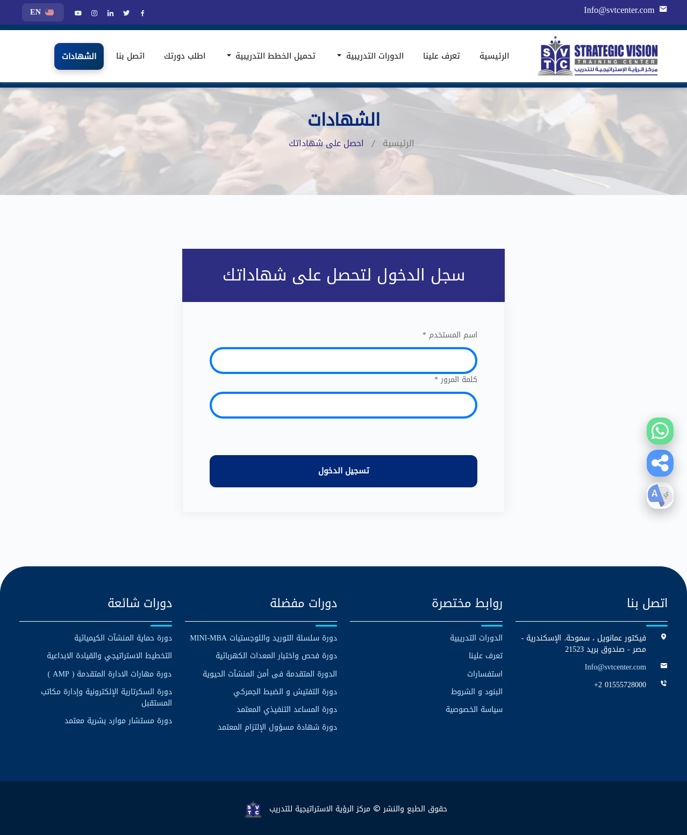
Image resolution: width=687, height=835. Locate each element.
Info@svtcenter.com (620, 10)
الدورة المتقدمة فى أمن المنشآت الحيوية (270, 673)
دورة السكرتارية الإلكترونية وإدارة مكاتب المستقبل (106, 697)
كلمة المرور (455, 379)
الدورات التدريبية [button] (374, 55)
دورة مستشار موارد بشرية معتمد (118, 720)
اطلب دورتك (184, 55)
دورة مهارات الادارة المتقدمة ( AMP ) (110, 673)
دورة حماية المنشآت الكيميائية (123, 638)
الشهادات (79, 56)
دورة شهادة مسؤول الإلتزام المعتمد (277, 726)
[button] (660, 463)
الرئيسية (494, 55)
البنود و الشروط (477, 691)
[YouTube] (76, 14)
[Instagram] (93, 14)
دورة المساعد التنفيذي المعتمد (287, 709)
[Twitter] (125, 14)
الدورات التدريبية (476, 638)
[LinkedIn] (109, 14)
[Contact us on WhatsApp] (660, 431)
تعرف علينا (441, 55)
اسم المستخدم (450, 335)
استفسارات (485, 673)
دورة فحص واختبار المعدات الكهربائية (276, 655)
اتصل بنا (130, 55)
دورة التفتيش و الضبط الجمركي (285, 691)
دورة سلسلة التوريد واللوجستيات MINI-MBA (263, 638)
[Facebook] (141, 14)
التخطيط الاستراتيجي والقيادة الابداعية (109, 655)
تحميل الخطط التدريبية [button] (274, 55)
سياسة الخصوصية (474, 709)
